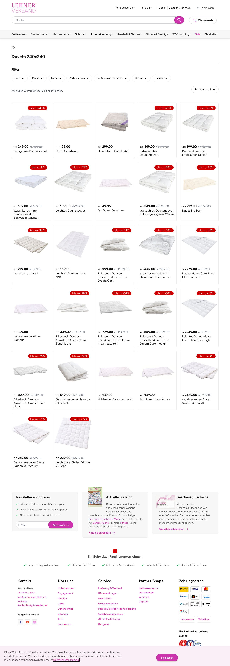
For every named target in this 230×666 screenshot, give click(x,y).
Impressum (64, 624)
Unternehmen (66, 588)
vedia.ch (144, 597)
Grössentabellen (108, 603)
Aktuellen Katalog (109, 619)
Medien (62, 598)
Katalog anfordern (102, 532)
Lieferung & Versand (110, 588)
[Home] (13, 47)
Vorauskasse (187, 619)
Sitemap (63, 613)
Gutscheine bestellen (173, 529)
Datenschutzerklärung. (66, 659)
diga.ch (143, 601)
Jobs (162, 7)
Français (186, 7)
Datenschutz (65, 608)
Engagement (65, 593)
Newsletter (105, 598)
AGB (60, 619)
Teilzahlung (204, 619)
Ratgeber (104, 624)
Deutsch (173, 7)
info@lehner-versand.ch (32, 597)
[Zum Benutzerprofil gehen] (205, 8)
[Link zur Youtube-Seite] (28, 622)
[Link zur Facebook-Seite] (21, 622)
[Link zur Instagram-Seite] (34, 622)
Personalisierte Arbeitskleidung (117, 608)
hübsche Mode (112, 519)
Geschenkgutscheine (110, 613)
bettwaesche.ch (148, 588)
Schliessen (167, 657)
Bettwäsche (95, 519)
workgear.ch (146, 592)
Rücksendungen (107, 593)
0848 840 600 (26, 592)
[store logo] (24, 8)
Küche (105, 522)
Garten (96, 522)
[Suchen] (179, 20)
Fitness (124, 522)
